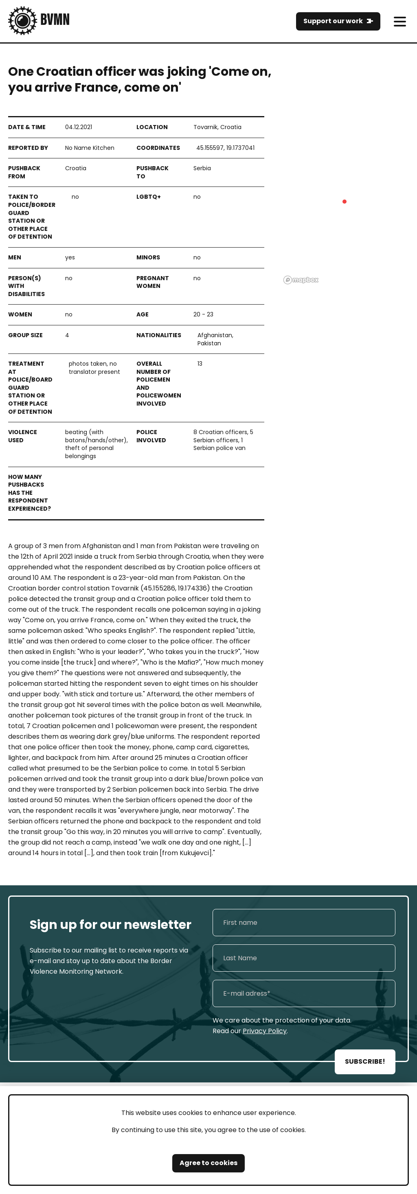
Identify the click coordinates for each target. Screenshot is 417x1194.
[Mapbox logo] (301, 280)
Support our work (333, 21)
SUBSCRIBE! (365, 1061)
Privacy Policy (265, 1031)
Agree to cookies (208, 1163)
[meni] (400, 21)
